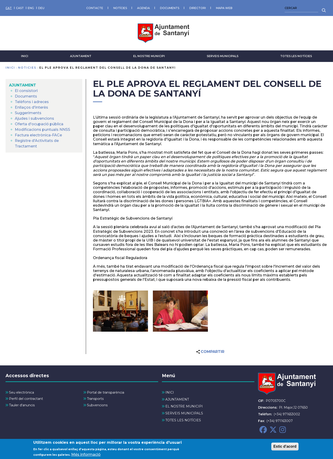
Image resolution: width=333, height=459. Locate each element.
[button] (120, 311)
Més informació (86, 455)
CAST (20, 8)
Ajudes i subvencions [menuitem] (34, 118)
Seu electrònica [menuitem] (21, 392)
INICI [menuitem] (169, 392)
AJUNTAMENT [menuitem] (22, 85)
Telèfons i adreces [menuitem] (32, 102)
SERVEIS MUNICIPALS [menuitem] (184, 413)
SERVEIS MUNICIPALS (222, 56)
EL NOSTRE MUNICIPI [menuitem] (184, 406)
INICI (24, 56)
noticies (27, 67)
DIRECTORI (197, 8)
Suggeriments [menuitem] (28, 113)
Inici (10, 67)
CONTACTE (94, 8)
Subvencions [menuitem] (97, 405)
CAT (9, 8)
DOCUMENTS (169, 8)
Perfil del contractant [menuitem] (26, 398)
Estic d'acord (284, 447)
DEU (41, 8)
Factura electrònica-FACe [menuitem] (38, 135)
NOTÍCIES (120, 8)
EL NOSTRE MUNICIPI (149, 56)
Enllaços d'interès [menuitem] (31, 107)
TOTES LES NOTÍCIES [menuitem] (183, 420)
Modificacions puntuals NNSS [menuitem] (42, 129)
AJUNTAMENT (80, 56)
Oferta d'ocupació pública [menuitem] (39, 124)
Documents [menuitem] (26, 96)
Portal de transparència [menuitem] (105, 392)
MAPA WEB (224, 8)
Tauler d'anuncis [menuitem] (22, 405)
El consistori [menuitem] (26, 91)
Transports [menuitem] (95, 398)
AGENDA (143, 8)
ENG (31, 8)
